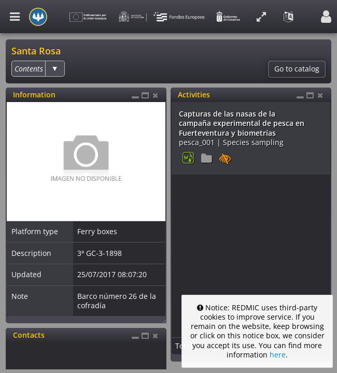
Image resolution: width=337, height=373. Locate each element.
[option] (29, 69)
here (278, 355)
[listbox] (37, 68)
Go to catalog (296, 69)
